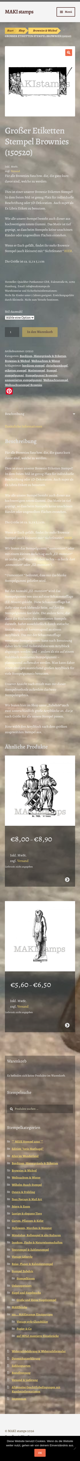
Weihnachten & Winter (45, 361)
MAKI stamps (19, 11)
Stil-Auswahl (13, 311)
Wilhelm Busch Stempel (27, 1185)
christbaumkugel (57, 366)
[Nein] (75, 1448)
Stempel (52, 370)
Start (10, 31)
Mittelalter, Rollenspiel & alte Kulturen (36, 1235)
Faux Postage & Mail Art (27, 1199)
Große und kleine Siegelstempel (36, 1300)
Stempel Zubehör (22, 1271)
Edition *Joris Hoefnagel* (28, 1149)
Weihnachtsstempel (55, 380)
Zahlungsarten (21, 1366)
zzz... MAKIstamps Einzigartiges (32, 1314)
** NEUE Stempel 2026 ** (27, 1142)
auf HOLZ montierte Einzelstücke (38, 1336)
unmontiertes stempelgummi (23, 380)
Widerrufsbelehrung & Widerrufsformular (39, 1351)
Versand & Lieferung (25, 1380)
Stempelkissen (26, 1278)
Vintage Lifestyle (22, 1257)
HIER (68, 251)
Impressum (19, 1399)
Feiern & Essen (21, 1206)
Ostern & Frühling (23, 1192)
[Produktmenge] (12, 332)
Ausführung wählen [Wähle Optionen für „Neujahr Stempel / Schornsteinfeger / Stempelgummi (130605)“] (67, 879)
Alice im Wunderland (25, 1156)
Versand (15, 171)
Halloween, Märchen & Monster (32, 1228)
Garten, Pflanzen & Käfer (28, 1221)
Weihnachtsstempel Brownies (23, 385)
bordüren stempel (33, 366)
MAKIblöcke (19, 1307)
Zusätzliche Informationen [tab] (23, 426)
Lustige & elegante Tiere (27, 1214)
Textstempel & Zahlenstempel (30, 1250)
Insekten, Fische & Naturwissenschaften (37, 1242)
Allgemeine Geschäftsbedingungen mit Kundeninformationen (36, 1389)
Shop (22, 31)
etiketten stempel (15, 370)
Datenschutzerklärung (26, 1358)
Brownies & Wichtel (45, 31)
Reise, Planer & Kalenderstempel (32, 1264)
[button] (68, 52)
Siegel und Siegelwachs (26, 1293)
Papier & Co (24, 1329)
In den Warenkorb (40, 332)
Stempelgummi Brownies (41, 375)
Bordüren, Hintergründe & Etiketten (43, 356)
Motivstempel (36, 370)
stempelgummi (14, 375)
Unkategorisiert (22, 1286)
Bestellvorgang (21, 1373)
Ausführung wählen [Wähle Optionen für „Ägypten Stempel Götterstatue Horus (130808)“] (67, 1025)
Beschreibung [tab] (14, 413)
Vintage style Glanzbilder (32, 1322)
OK (40, 1453)
